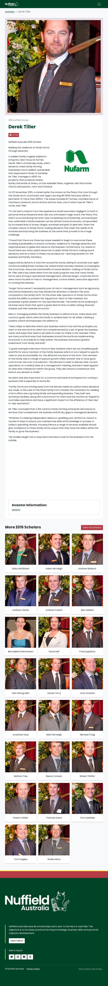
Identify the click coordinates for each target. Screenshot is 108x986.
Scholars (10, 11)
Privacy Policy (33, 968)
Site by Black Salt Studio (90, 968)
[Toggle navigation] (99, 4)
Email (14, 135)
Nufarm (16, 509)
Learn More (17, 940)
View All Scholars (92, 527)
